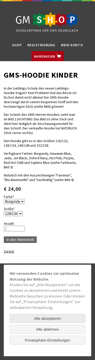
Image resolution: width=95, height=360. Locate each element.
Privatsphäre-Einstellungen (47, 340)
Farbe (11, 196)
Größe (11, 209)
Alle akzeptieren (47, 318)
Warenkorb (47, 56)
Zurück (9, 251)
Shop (17, 45)
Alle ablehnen (47, 329)
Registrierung (41, 45)
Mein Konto (72, 45)
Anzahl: (9, 223)
